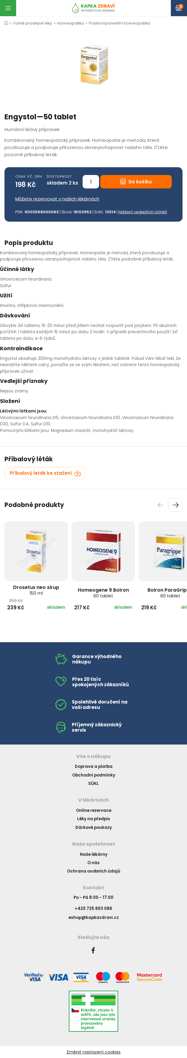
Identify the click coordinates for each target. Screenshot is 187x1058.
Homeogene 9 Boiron (103, 593)
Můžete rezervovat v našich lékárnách (57, 199)
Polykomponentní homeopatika (119, 23)
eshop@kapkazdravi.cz (94, 917)
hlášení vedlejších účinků (142, 211)
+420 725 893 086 (93, 908)
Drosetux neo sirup (36, 590)
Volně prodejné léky (32, 23)
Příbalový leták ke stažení (45, 473)
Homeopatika (70, 23)
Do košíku (136, 182)
